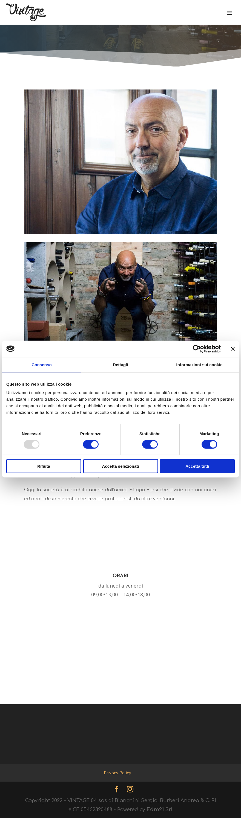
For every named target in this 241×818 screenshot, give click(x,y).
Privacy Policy (117, 773)
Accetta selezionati (120, 466)
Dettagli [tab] (120, 364)
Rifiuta (43, 466)
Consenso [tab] (41, 364)
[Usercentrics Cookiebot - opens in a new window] (197, 349)
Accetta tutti (197, 466)
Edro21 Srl (160, 809)
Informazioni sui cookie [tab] (199, 364)
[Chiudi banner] (233, 349)
